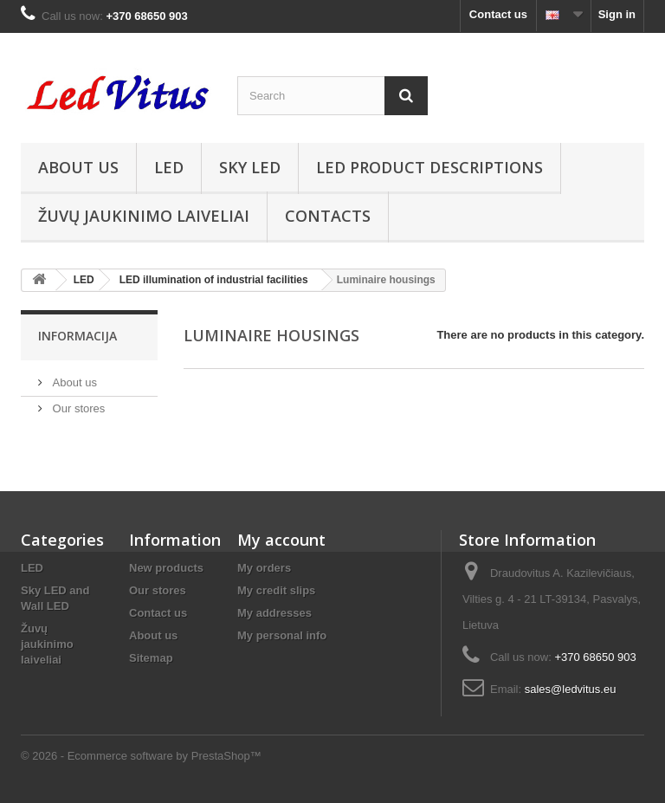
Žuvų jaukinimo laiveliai (143, 215)
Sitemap (151, 657)
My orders (264, 567)
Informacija (77, 335)
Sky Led (250, 167)
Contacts (328, 215)
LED (169, 167)
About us (78, 167)
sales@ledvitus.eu (571, 689)
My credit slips (276, 590)
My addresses (274, 612)
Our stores (77, 408)
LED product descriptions (429, 167)
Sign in (617, 14)
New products (166, 567)
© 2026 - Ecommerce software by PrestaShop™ (141, 755)
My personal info (281, 635)
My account (281, 539)
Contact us (498, 14)
